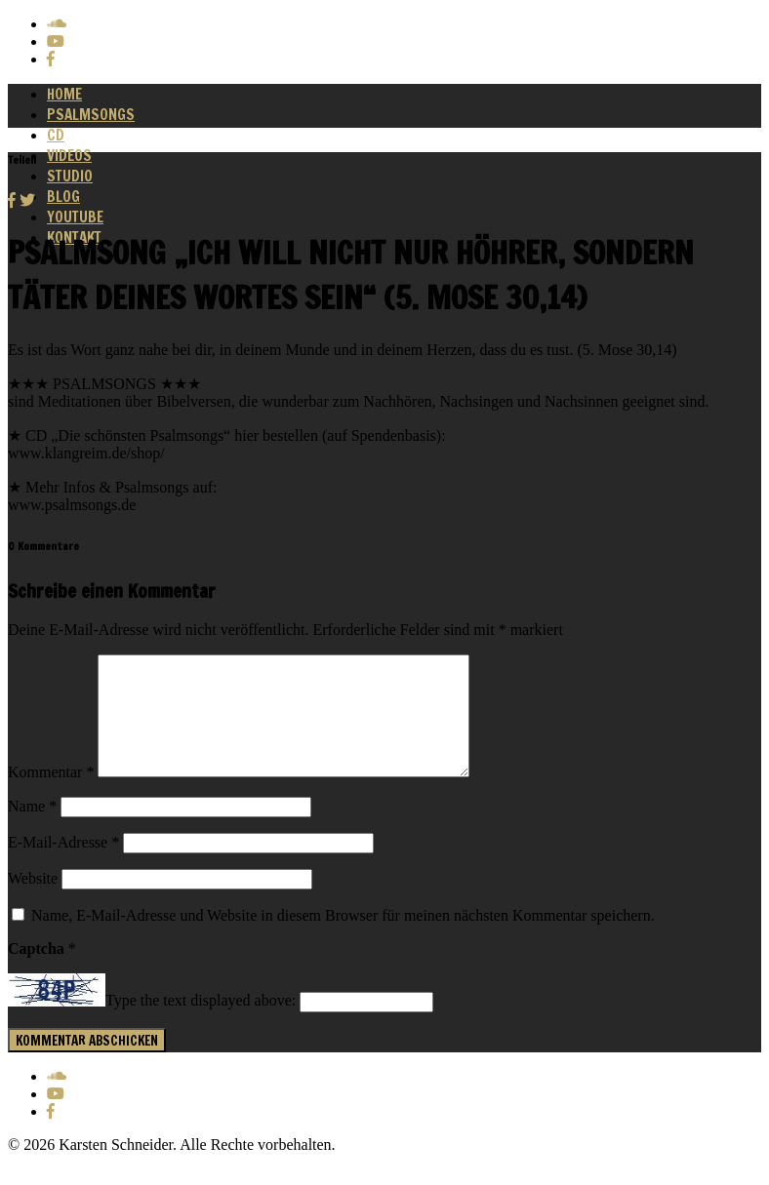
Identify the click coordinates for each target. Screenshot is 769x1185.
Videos (69, 155)
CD (55, 135)
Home (64, 94)
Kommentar (51, 795)
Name (32, 829)
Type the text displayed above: (200, 1024)
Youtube (75, 217)
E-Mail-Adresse (63, 865)
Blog (63, 196)
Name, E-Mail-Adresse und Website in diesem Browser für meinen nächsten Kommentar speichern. (343, 938)
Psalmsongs (91, 114)
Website (33, 901)
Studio (70, 176)
